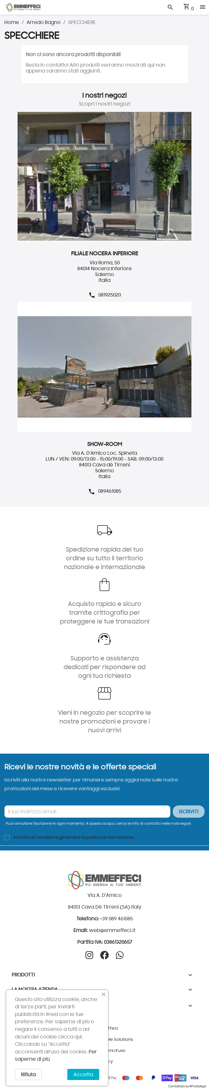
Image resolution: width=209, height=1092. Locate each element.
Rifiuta (28, 1074)
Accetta (83, 1074)
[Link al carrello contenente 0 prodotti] (188, 8)
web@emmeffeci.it (112, 930)
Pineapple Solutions (112, 1039)
